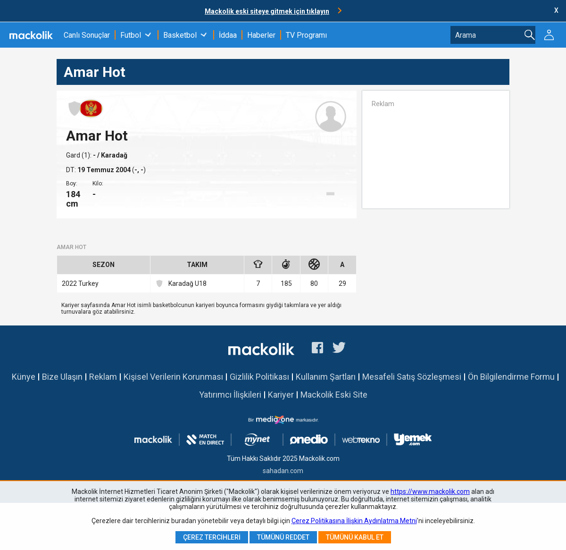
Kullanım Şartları (326, 377)
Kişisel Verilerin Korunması (173, 377)
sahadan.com (283, 471)
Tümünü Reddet (283, 537)
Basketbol (180, 35)
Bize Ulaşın (62, 377)
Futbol (130, 35)
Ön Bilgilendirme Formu (511, 377)
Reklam (103, 377)
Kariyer (281, 395)
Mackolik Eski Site (333, 395)
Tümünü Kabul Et (354, 537)
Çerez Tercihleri (212, 537)
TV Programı (306, 35)
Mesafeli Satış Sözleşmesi (411, 377)
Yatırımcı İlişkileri (230, 395)
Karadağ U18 (181, 283)
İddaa (228, 35)
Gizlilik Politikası (259, 377)
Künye (23, 377)
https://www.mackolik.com (430, 491)
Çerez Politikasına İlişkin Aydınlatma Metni (354, 521)
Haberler (261, 35)
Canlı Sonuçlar (87, 35)
